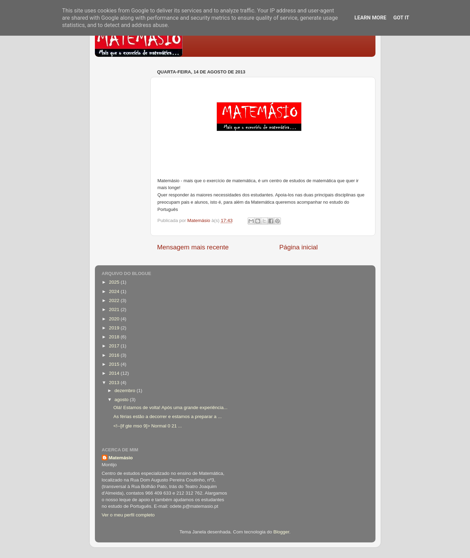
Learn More (370, 18)
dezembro (126, 390)
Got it (401, 18)
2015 (115, 364)
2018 (115, 336)
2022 (115, 300)
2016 (115, 355)
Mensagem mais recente (193, 247)
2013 (115, 382)
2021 (115, 309)
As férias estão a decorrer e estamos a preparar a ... (167, 416)
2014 (115, 373)
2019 (115, 327)
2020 (115, 318)
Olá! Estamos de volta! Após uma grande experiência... (170, 407)
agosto (122, 399)
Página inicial (298, 247)
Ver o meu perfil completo (128, 514)
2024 (115, 291)
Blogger (281, 531)
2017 (115, 345)
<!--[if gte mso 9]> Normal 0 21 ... (147, 425)
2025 (115, 282)
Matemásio (121, 457)
